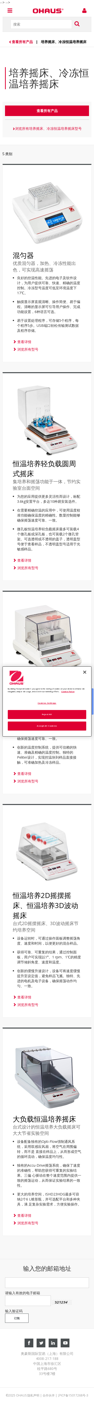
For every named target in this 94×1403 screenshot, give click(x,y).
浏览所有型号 (25, 349)
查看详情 (22, 341)
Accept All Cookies (47, 726)
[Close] (84, 672)
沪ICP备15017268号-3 (73, 1395)
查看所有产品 (21, 41)
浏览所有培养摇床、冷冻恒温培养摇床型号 (47, 128)
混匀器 (23, 255)
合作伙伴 (49, 1395)
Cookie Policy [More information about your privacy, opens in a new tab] (67, 691)
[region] (46, 701)
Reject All (47, 714)
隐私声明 (33, 1395)
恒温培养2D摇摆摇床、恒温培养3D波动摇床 (45, 905)
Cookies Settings (47, 703)
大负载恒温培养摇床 (44, 1119)
